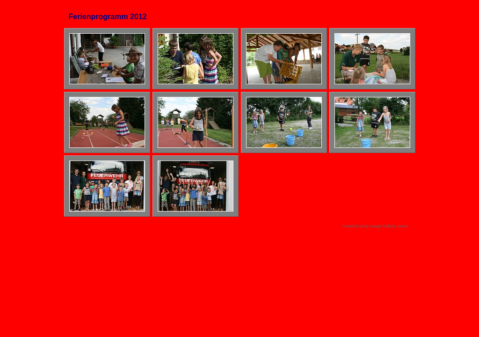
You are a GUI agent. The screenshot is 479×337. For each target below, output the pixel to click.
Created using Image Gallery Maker (375, 226)
